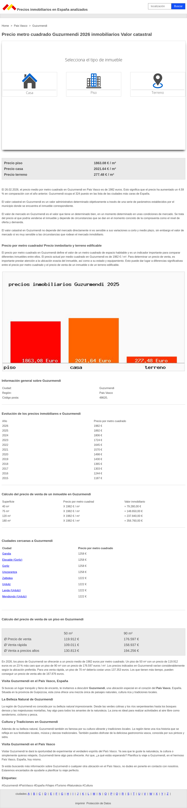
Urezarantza (9, 572)
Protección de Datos (99, 803)
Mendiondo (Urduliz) (14, 596)
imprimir (80, 803)
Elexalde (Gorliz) (12, 559)
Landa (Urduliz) (11, 590)
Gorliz (5, 565)
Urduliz (6, 584)
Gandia (6, 553)
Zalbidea (7, 578)
